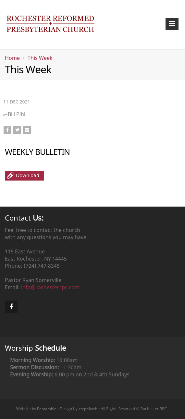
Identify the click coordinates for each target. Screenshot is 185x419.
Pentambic (46, 409)
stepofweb (88, 409)
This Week (40, 57)
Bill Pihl (16, 114)
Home (12, 57)
